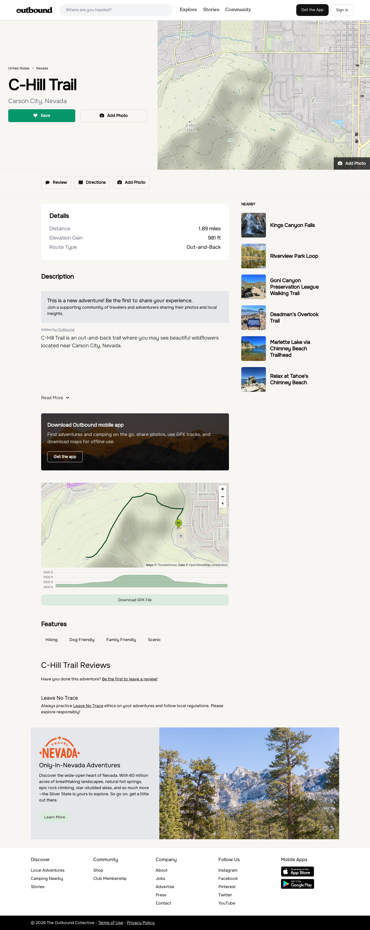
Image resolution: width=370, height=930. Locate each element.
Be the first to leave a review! (130, 679)
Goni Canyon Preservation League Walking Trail (294, 287)
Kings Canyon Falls (292, 225)
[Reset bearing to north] (222, 504)
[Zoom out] (222, 496)
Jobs (160, 878)
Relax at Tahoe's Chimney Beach (289, 379)
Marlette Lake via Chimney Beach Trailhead (290, 348)
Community (238, 9)
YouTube (226, 903)
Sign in (342, 10)
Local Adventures (47, 870)
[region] (135, 525)
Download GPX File (135, 600)
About (162, 870)
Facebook (228, 878)
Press (161, 895)
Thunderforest (167, 565)
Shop (98, 870)
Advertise (165, 886)
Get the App (312, 9)
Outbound (66, 329)
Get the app (65, 456)
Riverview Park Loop (294, 256)
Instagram (227, 870)
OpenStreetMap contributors (208, 565)
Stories (211, 9)
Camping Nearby (47, 878)
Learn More (54, 817)
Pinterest (227, 886)
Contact (163, 903)
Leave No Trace (88, 705)
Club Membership (110, 878)
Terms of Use (110, 922)
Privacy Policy (141, 922)
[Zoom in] (222, 489)
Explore (188, 9)
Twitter (225, 895)
